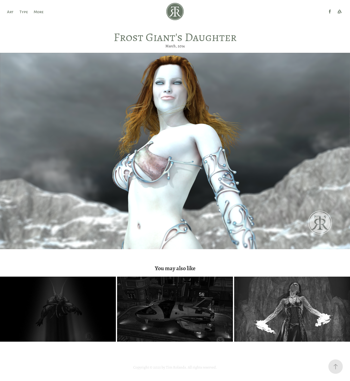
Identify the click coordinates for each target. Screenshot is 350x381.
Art (10, 11)
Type (23, 11)
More (39, 11)
